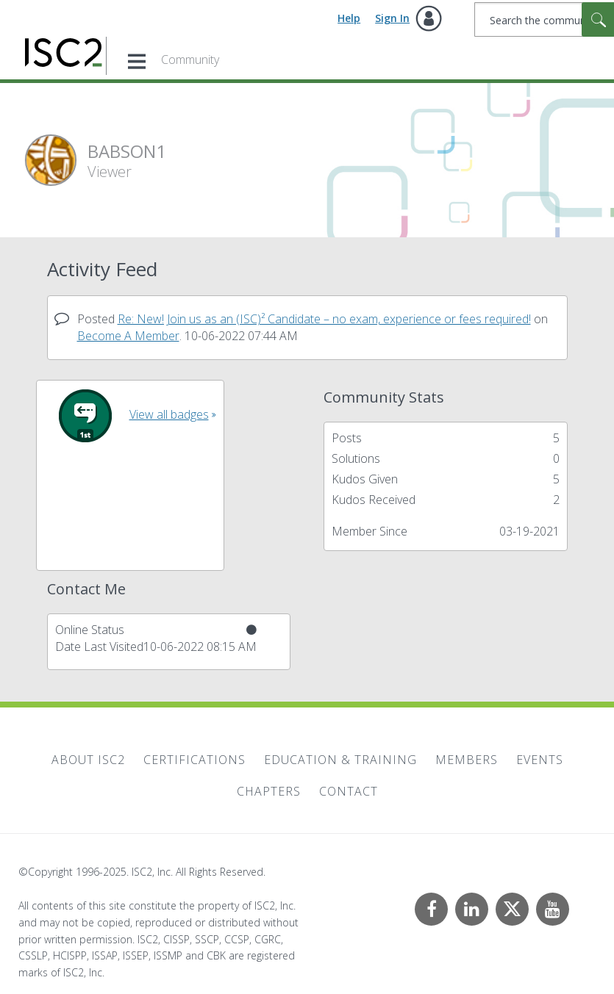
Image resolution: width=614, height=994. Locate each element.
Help (349, 18)
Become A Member (128, 336)
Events (539, 760)
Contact (348, 791)
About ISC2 (88, 760)
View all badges (169, 414)
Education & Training (340, 760)
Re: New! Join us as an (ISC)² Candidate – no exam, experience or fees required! (324, 319)
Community (190, 59)
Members (466, 760)
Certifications (194, 760)
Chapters (269, 791)
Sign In (392, 18)
